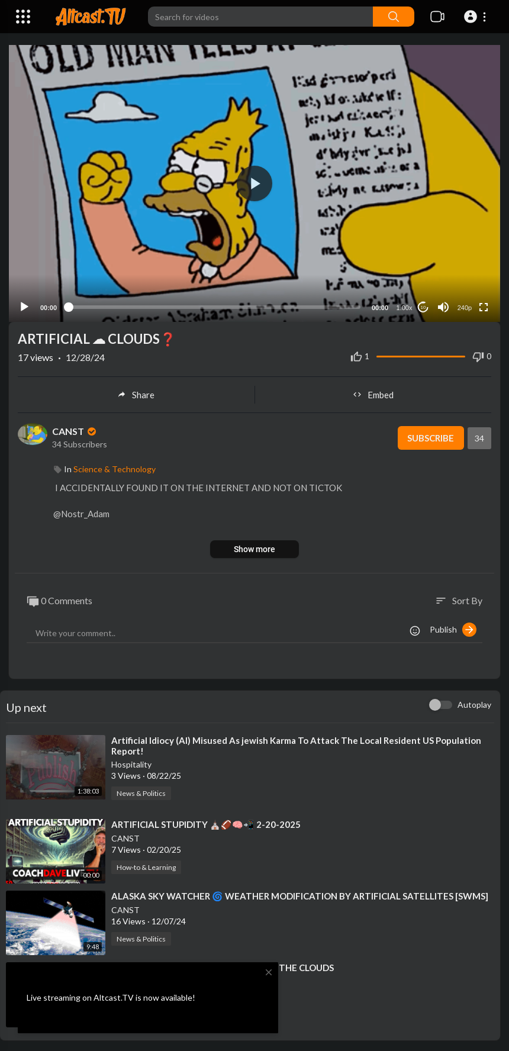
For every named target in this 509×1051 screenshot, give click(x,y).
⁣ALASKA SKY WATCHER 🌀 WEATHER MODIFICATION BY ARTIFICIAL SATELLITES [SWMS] (299, 895)
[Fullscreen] (483, 306)
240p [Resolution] (465, 307)
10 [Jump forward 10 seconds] (423, 306)
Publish (453, 629)
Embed (373, 393)
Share (135, 393)
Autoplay (474, 704)
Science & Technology (114, 468)
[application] (254, 183)
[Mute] (443, 306)
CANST (75, 430)
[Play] (24, 306)
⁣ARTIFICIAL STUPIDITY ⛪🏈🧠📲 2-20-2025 (206, 823)
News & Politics (141, 792)
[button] (477, 16)
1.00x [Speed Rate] (405, 307)
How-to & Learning (146, 866)
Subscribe (430, 436)
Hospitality (131, 764)
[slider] (214, 306)
